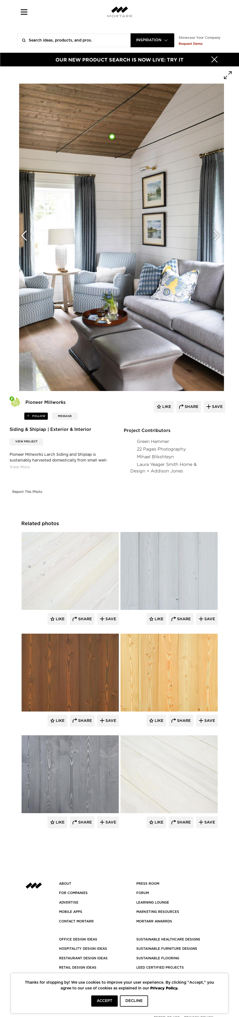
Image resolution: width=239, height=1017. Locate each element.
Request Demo (191, 43)
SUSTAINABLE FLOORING (157, 958)
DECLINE (134, 1001)
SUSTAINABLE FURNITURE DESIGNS (166, 948)
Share (84, 619)
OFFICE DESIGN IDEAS (78, 939)
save (217, 407)
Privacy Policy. (164, 988)
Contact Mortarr (76, 921)
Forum (142, 893)
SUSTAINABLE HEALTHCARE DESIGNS (168, 939)
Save (110, 619)
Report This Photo (27, 491)
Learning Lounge (152, 902)
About (65, 883)
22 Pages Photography (161, 449)
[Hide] (214, 59)
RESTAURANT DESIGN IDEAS (83, 958)
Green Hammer (153, 441)
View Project (26, 441)
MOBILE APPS (70, 911)
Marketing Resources (157, 911)
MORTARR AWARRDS (154, 921)
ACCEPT (104, 1001)
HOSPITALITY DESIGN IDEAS (83, 948)
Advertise (68, 902)
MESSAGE (65, 416)
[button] (24, 12)
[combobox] (152, 40)
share (191, 407)
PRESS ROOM (147, 883)
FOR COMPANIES (73, 893)
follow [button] (38, 416)
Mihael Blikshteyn (155, 456)
